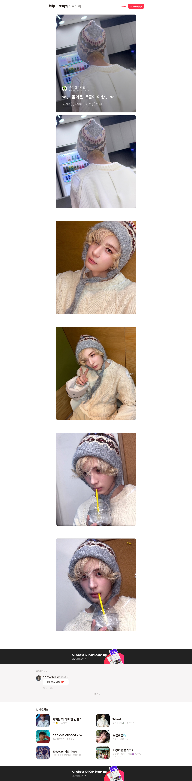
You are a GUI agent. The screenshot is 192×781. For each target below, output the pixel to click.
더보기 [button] (95, 694)
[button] (123, 6)
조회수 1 (64, 723)
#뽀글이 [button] (78, 104)
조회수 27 (117, 756)
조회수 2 (130, 723)
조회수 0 (70, 739)
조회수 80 (77, 755)
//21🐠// (55, 723)
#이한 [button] (88, 104)
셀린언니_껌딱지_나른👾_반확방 (126, 754)
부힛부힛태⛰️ (118, 723)
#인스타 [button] (99, 104)
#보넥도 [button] (66, 104)
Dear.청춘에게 (58, 739)
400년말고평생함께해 (61, 755)
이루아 (115, 739)
